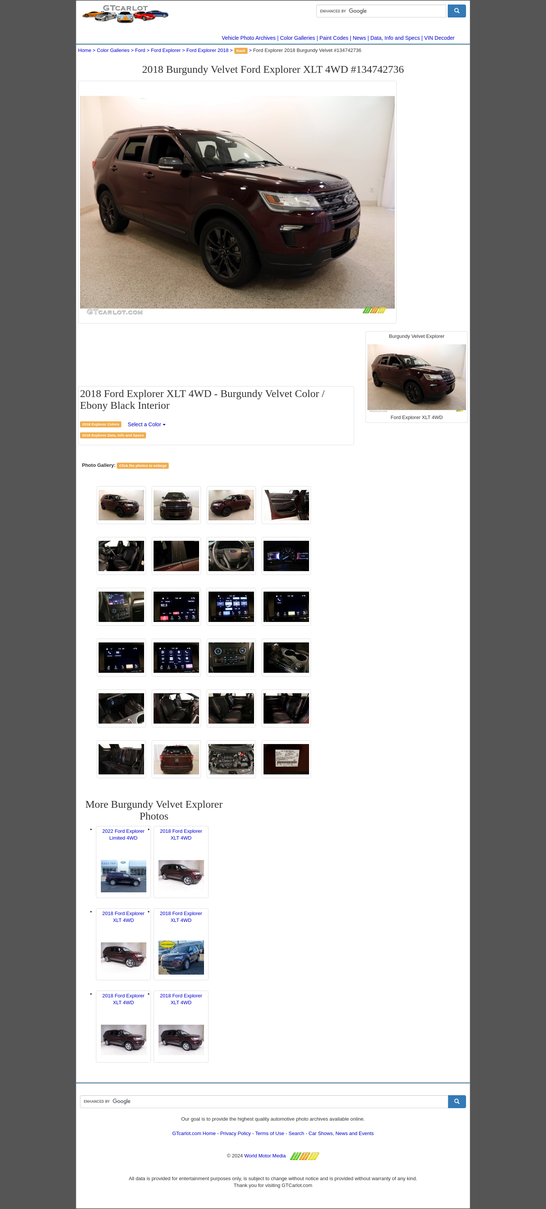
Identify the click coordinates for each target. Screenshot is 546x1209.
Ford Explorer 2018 (207, 50)
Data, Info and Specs (395, 38)
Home (84, 50)
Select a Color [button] (147, 424)
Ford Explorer (166, 50)
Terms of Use (269, 1133)
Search (296, 1133)
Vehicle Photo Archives (249, 38)
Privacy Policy (235, 1133)
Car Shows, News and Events (341, 1133)
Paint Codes (334, 38)
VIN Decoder (439, 38)
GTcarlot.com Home (194, 1133)
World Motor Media (265, 1156)
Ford (140, 50)
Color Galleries (297, 38)
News (359, 38)
